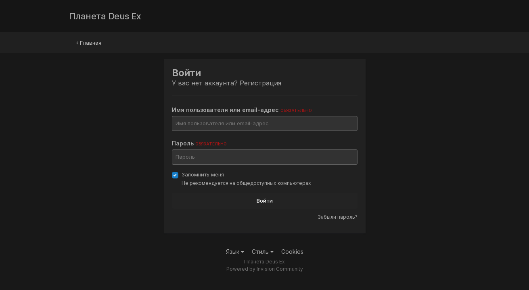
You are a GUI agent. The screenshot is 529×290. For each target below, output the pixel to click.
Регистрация (260, 83)
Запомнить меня (203, 174)
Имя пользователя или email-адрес (242, 109)
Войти (265, 200)
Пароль (199, 143)
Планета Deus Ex (105, 16)
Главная (88, 42)
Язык (235, 251)
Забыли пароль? (338, 217)
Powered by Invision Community (264, 269)
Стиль (263, 251)
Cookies (292, 251)
